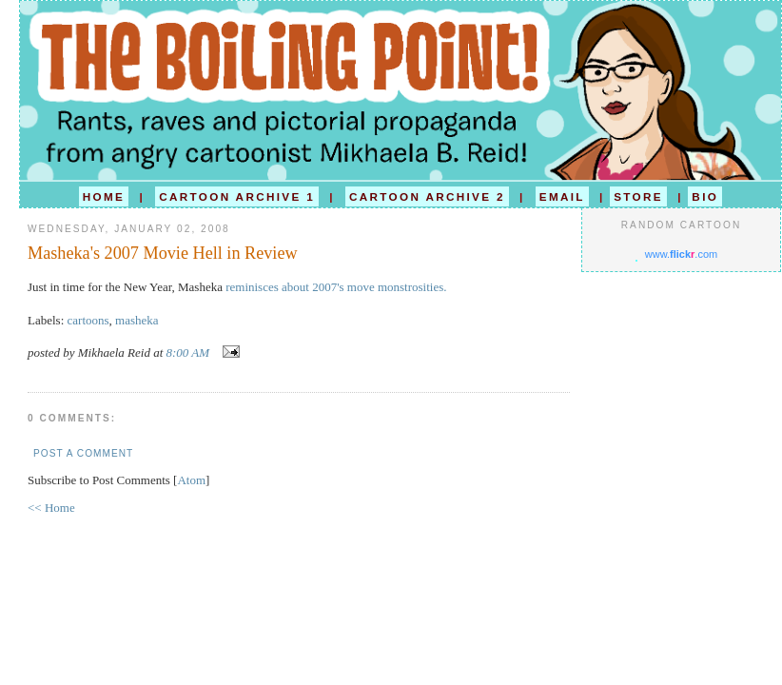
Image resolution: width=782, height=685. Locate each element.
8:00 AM (189, 352)
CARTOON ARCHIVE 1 (237, 196)
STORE (638, 196)
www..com (681, 254)
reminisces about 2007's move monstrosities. (335, 287)
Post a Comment (83, 453)
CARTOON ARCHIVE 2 (427, 196)
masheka (136, 320)
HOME (104, 196)
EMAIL (562, 196)
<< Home (51, 507)
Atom (191, 480)
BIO (705, 196)
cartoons (88, 320)
